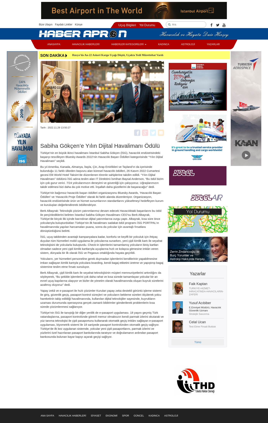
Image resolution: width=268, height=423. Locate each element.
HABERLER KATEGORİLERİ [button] (128, 44)
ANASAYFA (53, 44)
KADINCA (163, 44)
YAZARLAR (213, 44)
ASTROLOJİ (188, 44)
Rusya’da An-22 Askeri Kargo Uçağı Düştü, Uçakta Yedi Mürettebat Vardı (117, 55)
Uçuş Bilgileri (127, 25)
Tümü (197, 342)
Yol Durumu (147, 25)
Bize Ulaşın (46, 24)
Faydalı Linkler (63, 24)
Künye (78, 24)
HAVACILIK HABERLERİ (85, 44)
